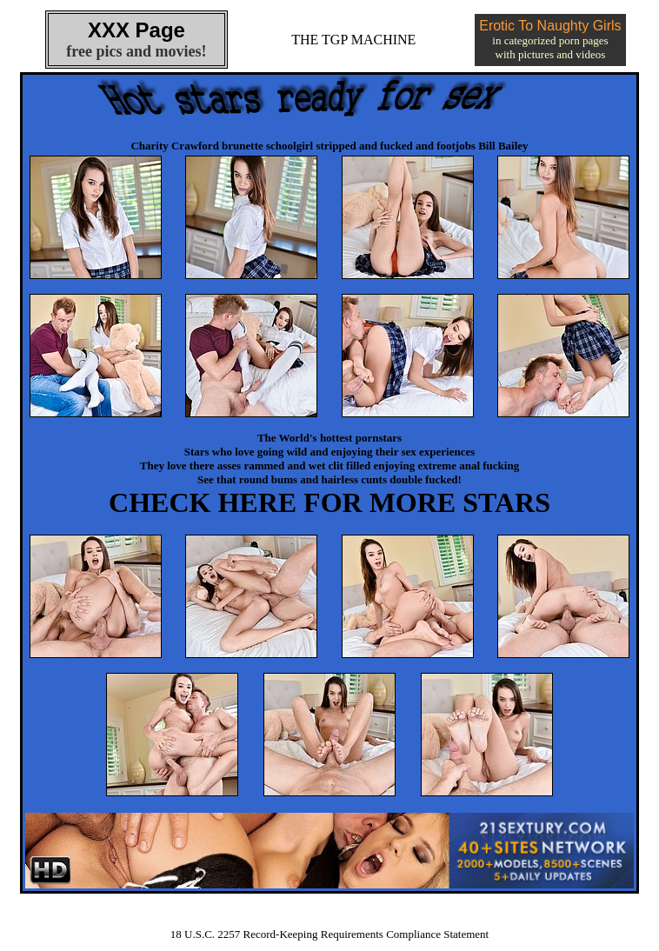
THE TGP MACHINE (353, 39)
